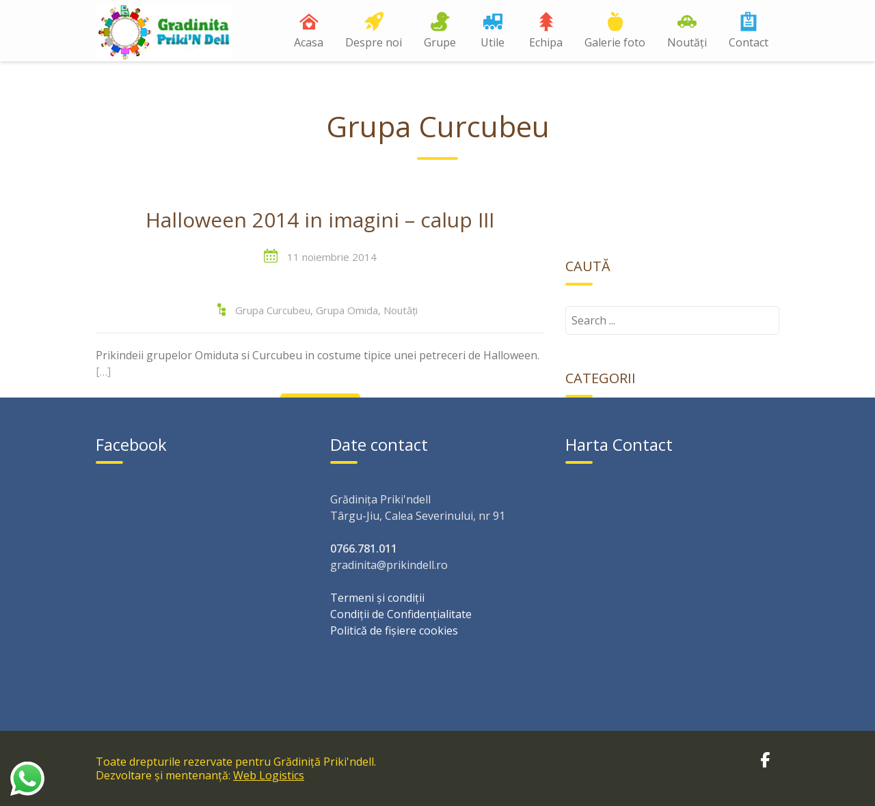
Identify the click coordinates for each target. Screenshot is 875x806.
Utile (492, 42)
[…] (103, 371)
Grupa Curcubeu (272, 310)
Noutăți (687, 42)
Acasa (308, 42)
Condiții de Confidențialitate (401, 614)
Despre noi (373, 42)
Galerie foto (614, 42)
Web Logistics (268, 775)
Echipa (546, 42)
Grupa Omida (347, 310)
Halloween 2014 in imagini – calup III (320, 221)
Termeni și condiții (377, 597)
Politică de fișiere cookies (394, 630)
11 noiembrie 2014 (332, 257)
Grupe (440, 42)
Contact (748, 42)
